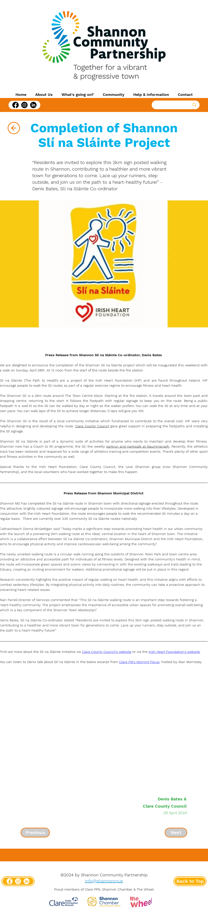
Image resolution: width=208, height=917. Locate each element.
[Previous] (35, 832)
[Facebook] (15, 105)
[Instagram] (24, 105)
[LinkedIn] (33, 105)
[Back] (13, 128)
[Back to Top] (190, 881)
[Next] (176, 832)
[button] (44, 94)
